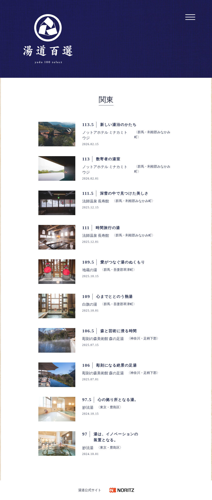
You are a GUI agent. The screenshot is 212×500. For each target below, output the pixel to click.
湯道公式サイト (89, 490)
